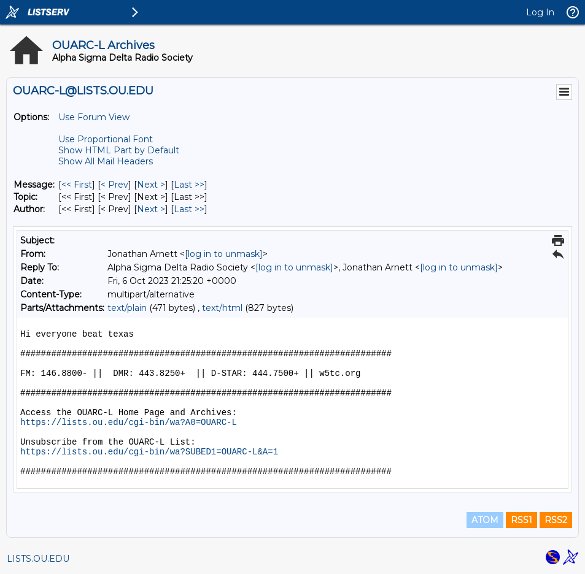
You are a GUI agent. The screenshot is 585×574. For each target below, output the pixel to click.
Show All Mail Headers (105, 161)
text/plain (127, 307)
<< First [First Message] (76, 184)
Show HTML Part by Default (118, 150)
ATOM (484, 520)
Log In (540, 12)
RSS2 (555, 520)
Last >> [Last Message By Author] (189, 209)
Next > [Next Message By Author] (151, 209)
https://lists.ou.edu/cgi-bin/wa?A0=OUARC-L (128, 422)
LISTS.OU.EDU (38, 558)
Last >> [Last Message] (189, 184)
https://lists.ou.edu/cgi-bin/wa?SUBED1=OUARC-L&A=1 (149, 452)
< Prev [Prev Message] (114, 184)
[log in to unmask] (224, 253)
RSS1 (521, 520)
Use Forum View (94, 117)
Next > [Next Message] (151, 184)
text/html (222, 307)
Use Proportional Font (105, 139)
